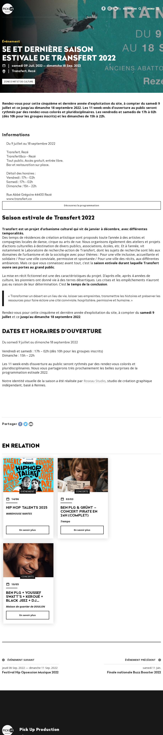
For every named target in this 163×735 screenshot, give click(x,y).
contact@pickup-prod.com (41, 654)
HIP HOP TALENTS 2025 (26, 508)
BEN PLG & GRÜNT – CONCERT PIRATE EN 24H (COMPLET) (78, 511)
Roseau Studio (94, 381)
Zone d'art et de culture (18, 81)
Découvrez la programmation (81, 205)
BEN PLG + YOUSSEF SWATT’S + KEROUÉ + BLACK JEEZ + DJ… (131, 511)
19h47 (18, 724)
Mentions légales (14, 720)
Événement (11, 41)
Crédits (33, 720)
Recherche (132, 9)
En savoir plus (27, 530)
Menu (153, 9)
